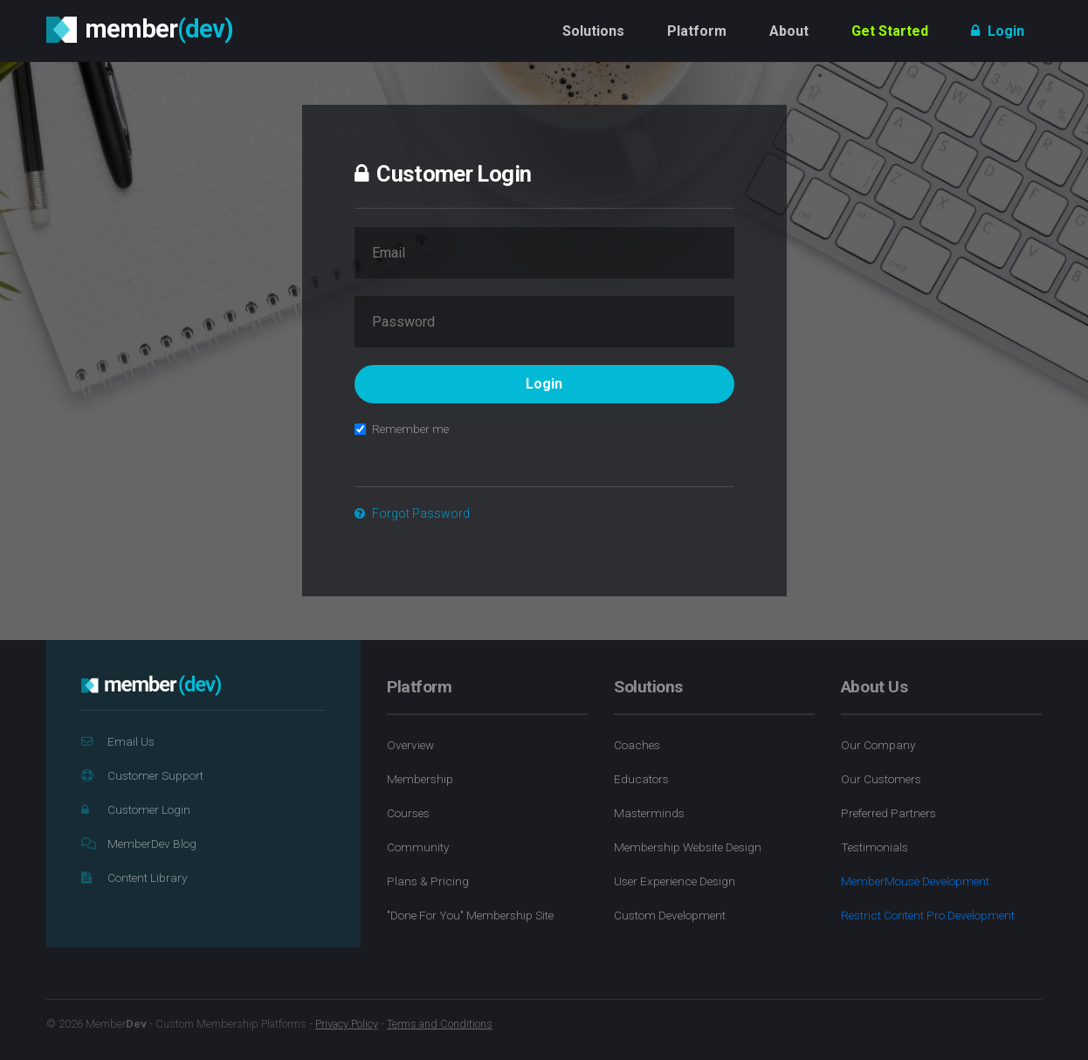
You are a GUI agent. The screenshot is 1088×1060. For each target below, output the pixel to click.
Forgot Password (412, 513)
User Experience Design (674, 881)
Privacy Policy (346, 1023)
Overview (410, 745)
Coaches (637, 745)
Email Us (118, 741)
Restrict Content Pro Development (928, 915)
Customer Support (142, 775)
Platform (696, 31)
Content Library (134, 877)
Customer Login (135, 809)
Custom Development (670, 915)
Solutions (593, 31)
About (789, 31)
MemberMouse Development (915, 881)
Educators (641, 779)
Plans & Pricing (428, 881)
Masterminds (649, 813)
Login (997, 31)
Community (418, 847)
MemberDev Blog (138, 843)
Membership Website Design (687, 847)
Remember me (402, 429)
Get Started (889, 31)
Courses (408, 813)
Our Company (878, 745)
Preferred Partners (888, 813)
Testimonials (874, 847)
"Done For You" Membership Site (470, 915)
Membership (420, 779)
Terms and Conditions (439, 1023)
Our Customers (881, 779)
